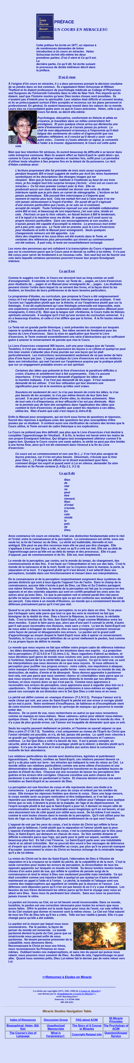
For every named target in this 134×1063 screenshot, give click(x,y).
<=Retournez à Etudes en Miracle (67, 977)
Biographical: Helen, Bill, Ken (22, 1027)
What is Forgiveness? (55, 1034)
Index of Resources (23, 1019)
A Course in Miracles (89, 991)
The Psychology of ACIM (115, 1027)
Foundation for (75, 993)
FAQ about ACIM (87, 1019)
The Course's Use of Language (23, 1034)
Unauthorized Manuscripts (56, 1027)
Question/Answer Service (116, 1034)
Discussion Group (56, 1019)
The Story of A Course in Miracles (86, 1027)
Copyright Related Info (87, 1034)
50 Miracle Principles (116, 1020)
